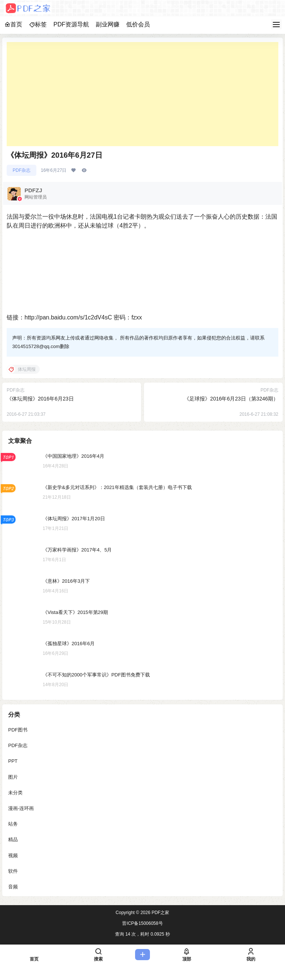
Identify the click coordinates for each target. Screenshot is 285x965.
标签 (38, 24)
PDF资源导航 (71, 24)
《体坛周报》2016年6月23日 (40, 399)
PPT (12, 761)
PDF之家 (159, 912)
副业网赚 (107, 24)
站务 (13, 824)
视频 (13, 855)
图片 (13, 777)
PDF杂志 (21, 170)
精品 (13, 840)
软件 (13, 871)
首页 (13, 24)
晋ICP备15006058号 (142, 923)
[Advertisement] (142, 94)
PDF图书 (17, 730)
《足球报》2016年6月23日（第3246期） (231, 399)
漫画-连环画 (21, 808)
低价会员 (138, 24)
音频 (13, 887)
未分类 (15, 792)
